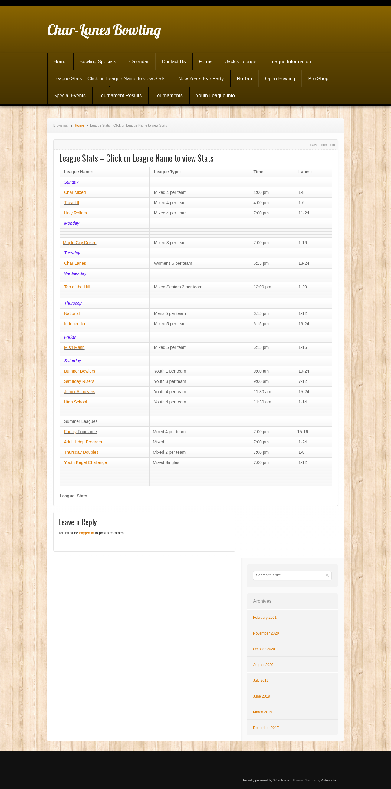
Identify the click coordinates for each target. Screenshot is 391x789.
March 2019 (262, 712)
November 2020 (266, 633)
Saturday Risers (79, 381)
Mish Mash (74, 347)
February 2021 (265, 617)
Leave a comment (322, 145)
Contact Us (174, 61)
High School (75, 401)
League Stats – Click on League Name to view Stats (109, 78)
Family (70, 431)
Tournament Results (120, 95)
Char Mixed (75, 192)
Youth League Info (215, 95)
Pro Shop (318, 78)
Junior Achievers (79, 391)
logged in (86, 533)
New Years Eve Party (201, 78)
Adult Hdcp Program (83, 441)
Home (60, 61)
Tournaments (169, 95)
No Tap (244, 78)
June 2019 (261, 696)
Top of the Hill (77, 286)
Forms (205, 61)
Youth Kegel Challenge (85, 462)
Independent (76, 323)
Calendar (139, 61)
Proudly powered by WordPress (266, 780)
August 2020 (263, 665)
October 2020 (264, 649)
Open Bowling (280, 78)
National (72, 313)
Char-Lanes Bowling (104, 30)
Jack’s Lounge (240, 61)
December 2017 (266, 728)
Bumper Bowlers (79, 371)
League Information (290, 61)
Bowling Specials (98, 61)
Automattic (329, 780)
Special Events (70, 95)
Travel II (71, 202)
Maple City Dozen (80, 242)
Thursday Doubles (81, 452)
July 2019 (260, 680)
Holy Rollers (75, 213)
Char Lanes (75, 263)
